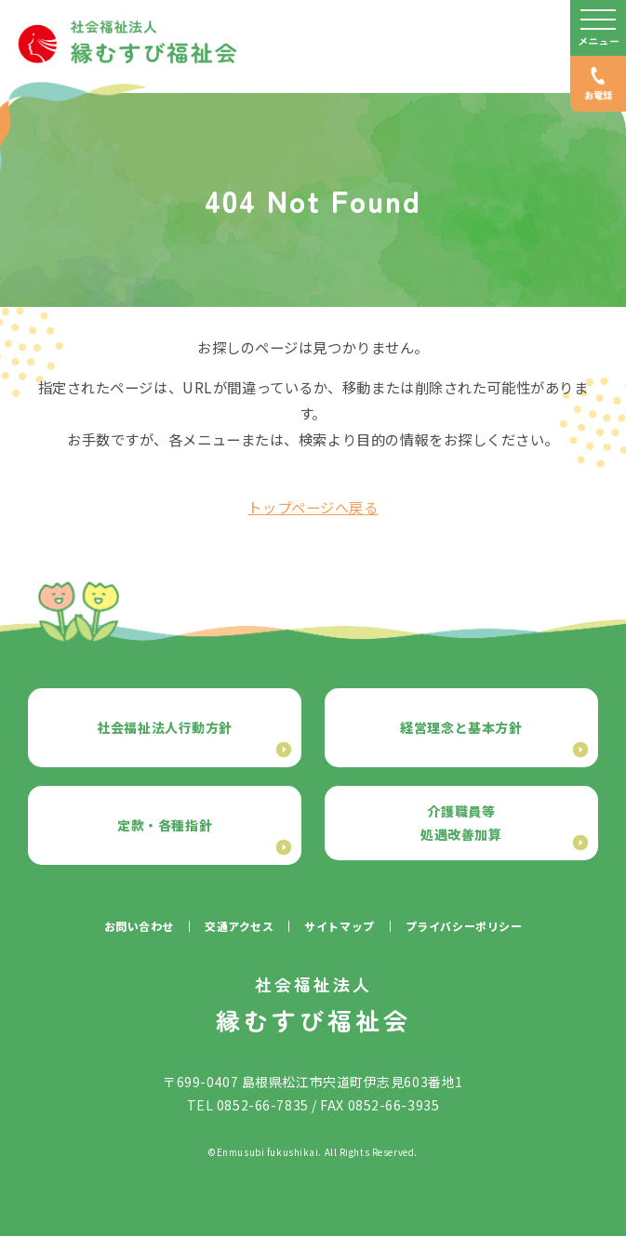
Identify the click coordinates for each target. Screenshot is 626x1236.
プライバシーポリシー (464, 926)
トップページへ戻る (312, 507)
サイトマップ (339, 926)
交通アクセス (239, 926)
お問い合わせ (139, 926)
